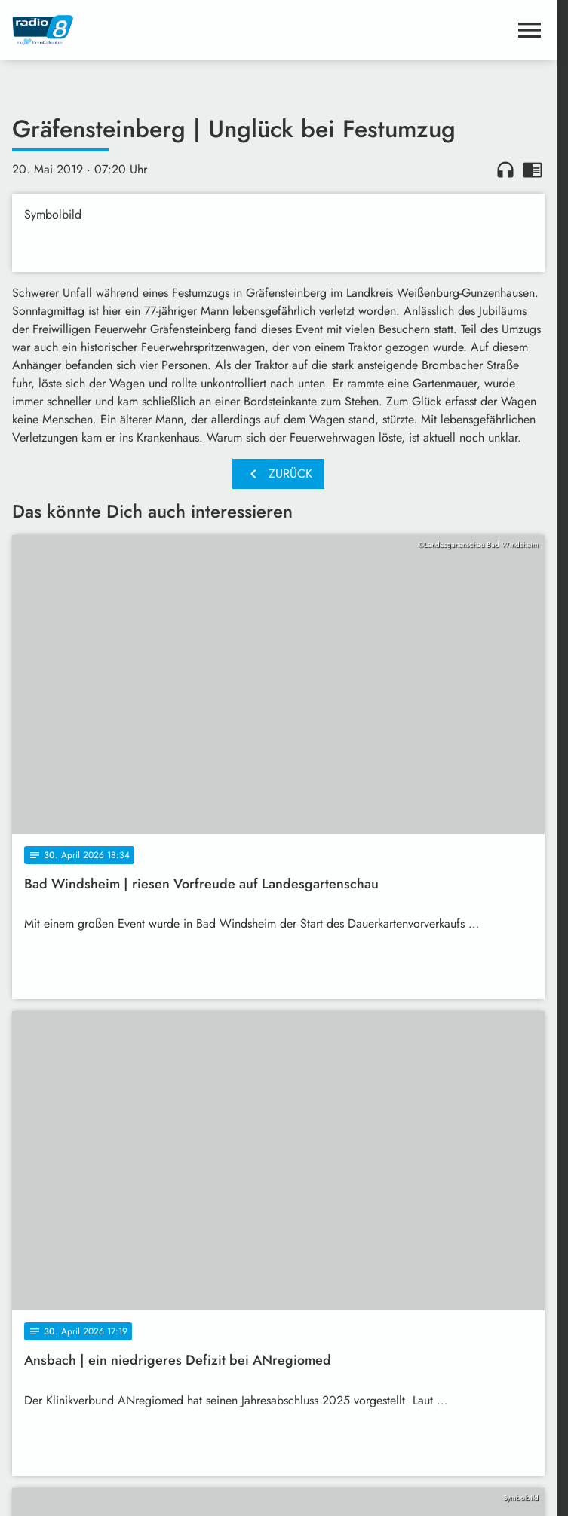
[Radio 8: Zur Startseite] (145, 30)
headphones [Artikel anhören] (505, 169)
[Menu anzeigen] (529, 30)
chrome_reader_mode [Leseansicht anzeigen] (532, 169)
